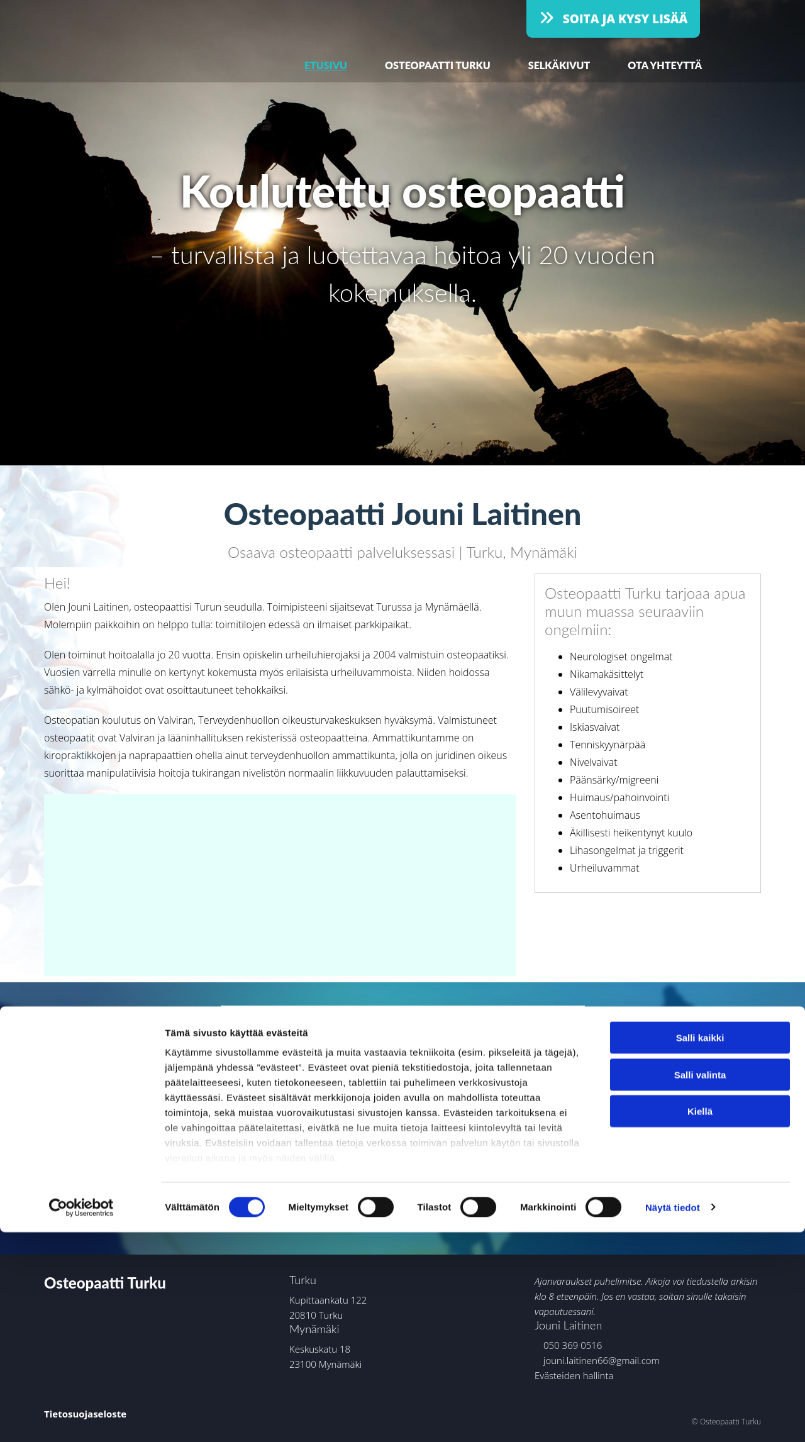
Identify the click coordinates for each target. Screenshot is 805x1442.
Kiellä (700, 1321)
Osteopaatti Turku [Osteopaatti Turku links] (438, 65)
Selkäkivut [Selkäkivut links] (559, 65)
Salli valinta (700, 1284)
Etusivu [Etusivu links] (325, 65)
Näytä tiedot (672, 1417)
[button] (613, 19)
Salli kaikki (700, 1248)
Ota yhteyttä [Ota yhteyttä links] (665, 65)
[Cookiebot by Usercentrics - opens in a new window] (81, 1417)
